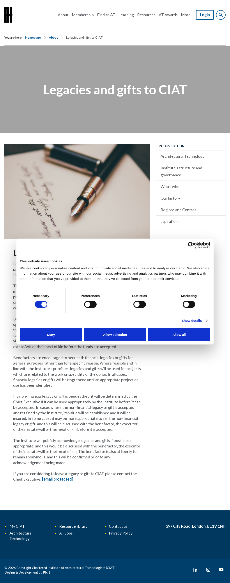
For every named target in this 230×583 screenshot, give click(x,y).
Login (205, 14)
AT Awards (168, 14)
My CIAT (17, 526)
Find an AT (106, 14)
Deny (51, 334)
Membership (83, 14)
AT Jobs (66, 533)
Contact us (118, 526)
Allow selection (115, 334)
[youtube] (221, 569)
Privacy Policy (121, 533)
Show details (192, 320)
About (63, 14)
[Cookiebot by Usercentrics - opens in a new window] (191, 245)
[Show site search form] (221, 15)
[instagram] (208, 569)
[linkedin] (195, 569)
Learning (126, 14)
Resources (146, 14)
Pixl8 (46, 572)
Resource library (73, 526)
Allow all (179, 334)
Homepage (33, 37)
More (186, 14)
